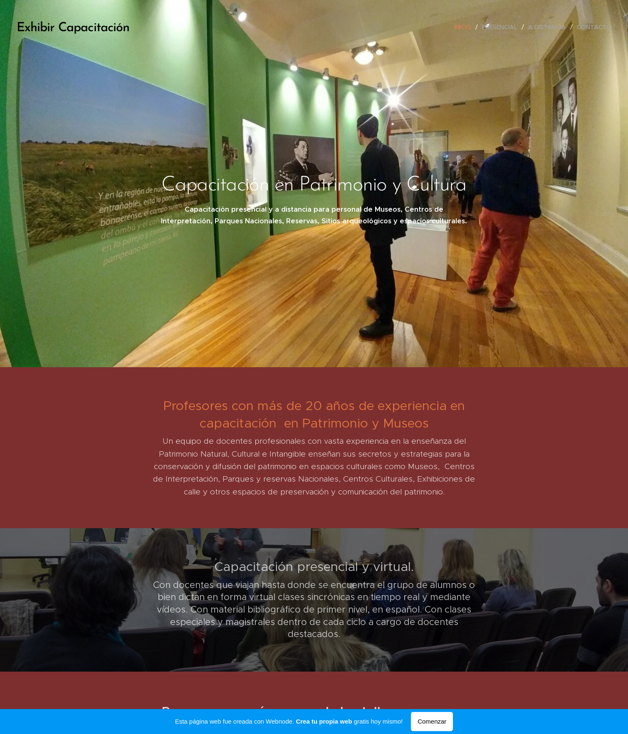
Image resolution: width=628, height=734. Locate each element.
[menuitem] (465, 27)
